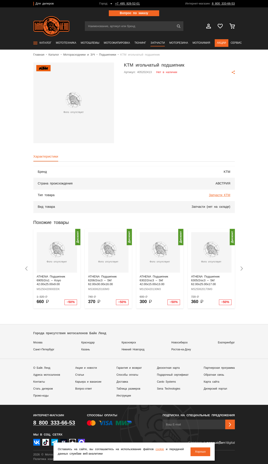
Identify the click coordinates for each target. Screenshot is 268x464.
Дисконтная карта (168, 368)
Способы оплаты (127, 375)
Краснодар (88, 342)
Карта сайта (211, 382)
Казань (85, 349)
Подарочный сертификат (173, 375)
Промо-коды (41, 396)
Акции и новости (86, 368)
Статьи (79, 375)
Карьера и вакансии (88, 382)
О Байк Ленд (41, 368)
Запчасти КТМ (219, 195)
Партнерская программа (219, 368)
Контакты (39, 382)
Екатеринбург (226, 342)
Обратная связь (214, 375)
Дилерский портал (215, 389)
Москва (38, 342)
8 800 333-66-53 (223, 3)
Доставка (122, 382)
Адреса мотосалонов (46, 375)
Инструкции (123, 396)
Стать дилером (43, 389)
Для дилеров (45, 3)
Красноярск (129, 342)
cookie (159, 449)
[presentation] (26, 269)
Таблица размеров (128, 389)
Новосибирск (179, 342)
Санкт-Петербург (43, 349)
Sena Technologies (168, 389)
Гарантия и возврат (129, 368)
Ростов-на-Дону (181, 349)
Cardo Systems (166, 382)
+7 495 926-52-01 (127, 3)
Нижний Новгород (133, 349)
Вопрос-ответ (83, 389)
